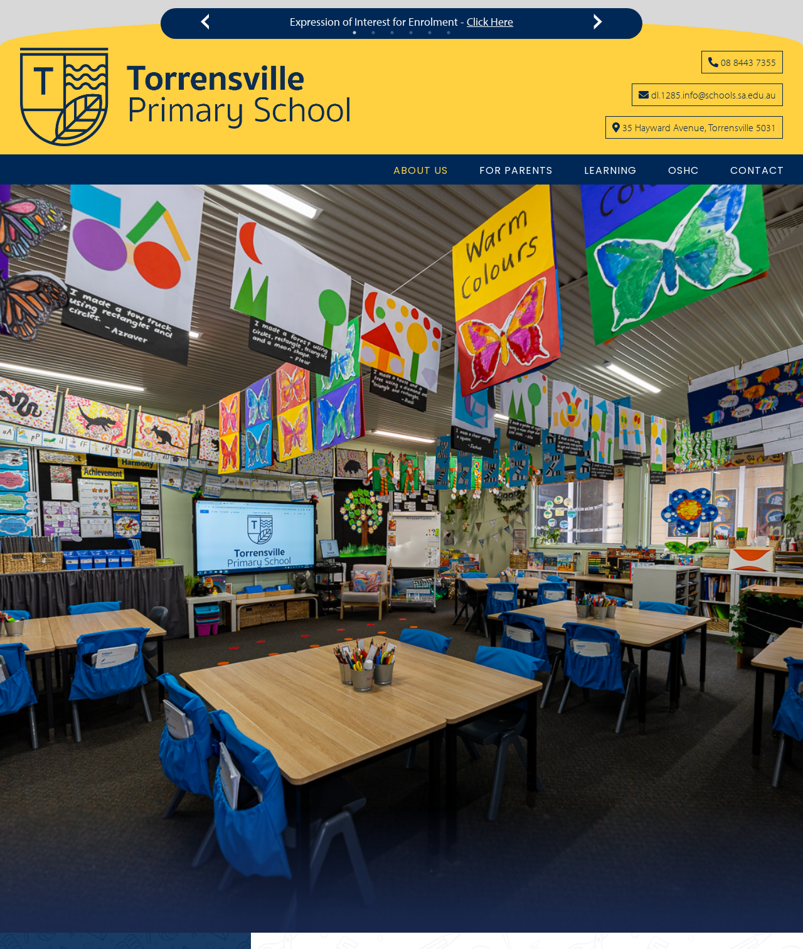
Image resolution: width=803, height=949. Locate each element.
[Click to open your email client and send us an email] (707, 94)
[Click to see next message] (595, 21)
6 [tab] (448, 32)
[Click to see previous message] (208, 21)
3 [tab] (392, 32)
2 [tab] (373, 32)
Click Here (490, 21)
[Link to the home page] (184, 97)
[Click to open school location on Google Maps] (694, 127)
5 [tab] (429, 32)
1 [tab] (354, 32)
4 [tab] (411, 32)
